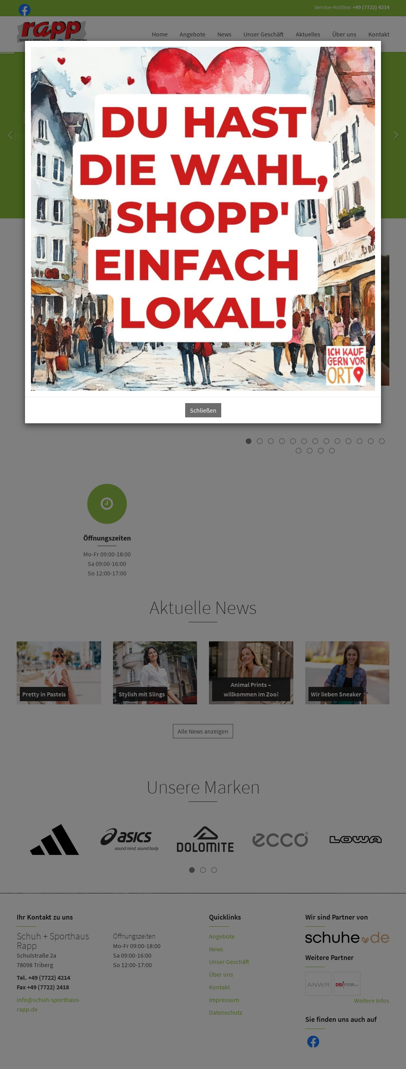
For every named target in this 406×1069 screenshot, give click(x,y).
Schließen (203, 410)
